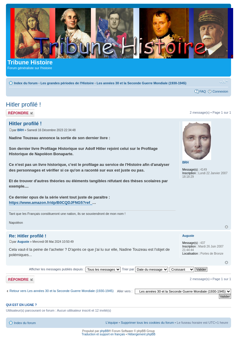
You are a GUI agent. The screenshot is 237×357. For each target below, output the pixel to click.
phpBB (104, 331)
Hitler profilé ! (23, 104)
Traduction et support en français (103, 334)
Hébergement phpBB (141, 334)
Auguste (23, 241)
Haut (226, 227)
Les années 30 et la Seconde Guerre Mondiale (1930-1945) (141, 83)
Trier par (145, 269)
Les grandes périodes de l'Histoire (67, 83)
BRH (20, 130)
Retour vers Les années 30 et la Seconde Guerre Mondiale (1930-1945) (61, 291)
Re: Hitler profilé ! (27, 235)
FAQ (202, 91)
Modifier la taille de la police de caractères (223, 82)
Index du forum (25, 83)
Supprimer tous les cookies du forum (147, 322)
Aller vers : (124, 291)
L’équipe (112, 322)
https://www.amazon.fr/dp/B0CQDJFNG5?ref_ (50, 202)
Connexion (220, 91)
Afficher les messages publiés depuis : (75, 269)
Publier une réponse (20, 113)
